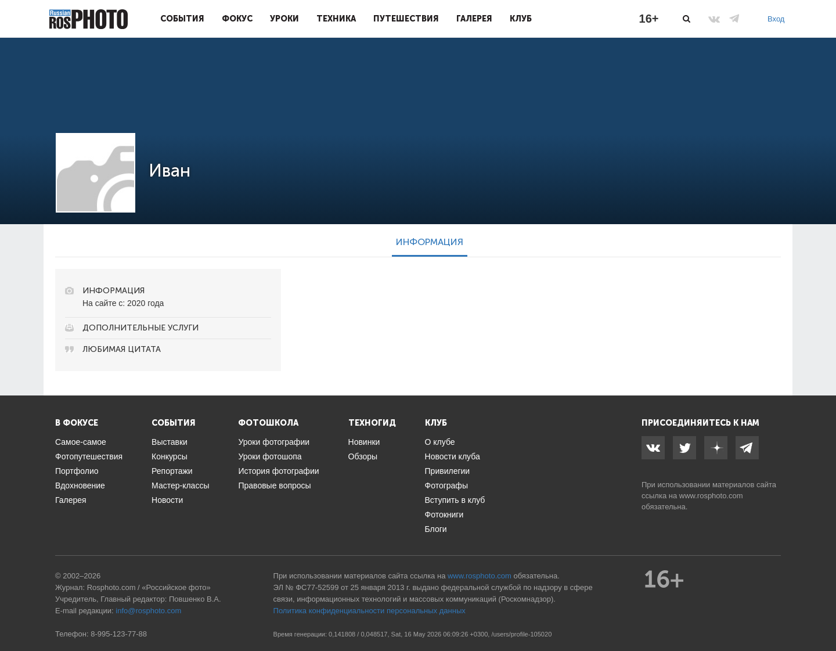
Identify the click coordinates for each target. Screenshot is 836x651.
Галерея (474, 18)
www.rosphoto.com (711, 495)
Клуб (521, 18)
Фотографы (446, 485)
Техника (336, 18)
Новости (167, 500)
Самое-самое (80, 442)
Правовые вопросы (274, 485)
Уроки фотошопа (269, 456)
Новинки (364, 442)
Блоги (436, 529)
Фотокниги (444, 514)
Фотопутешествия (88, 456)
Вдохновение (80, 485)
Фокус (237, 18)
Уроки (284, 18)
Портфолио (77, 471)
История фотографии (278, 471)
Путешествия (406, 18)
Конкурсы (170, 456)
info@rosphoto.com (148, 610)
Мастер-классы (180, 485)
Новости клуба (452, 456)
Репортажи (172, 471)
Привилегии (447, 471)
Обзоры (363, 456)
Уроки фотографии (273, 442)
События (182, 18)
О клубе (440, 442)
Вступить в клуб (455, 500)
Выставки (170, 442)
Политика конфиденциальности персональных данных (369, 610)
